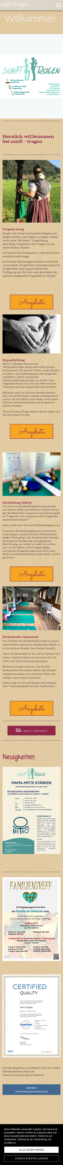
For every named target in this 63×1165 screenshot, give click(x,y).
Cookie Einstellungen (31, 1158)
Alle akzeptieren (31, 1149)
